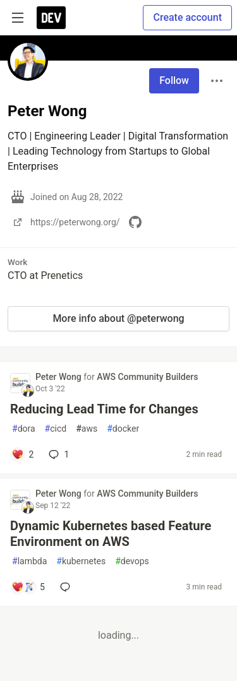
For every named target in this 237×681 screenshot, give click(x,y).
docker (123, 428)
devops (132, 561)
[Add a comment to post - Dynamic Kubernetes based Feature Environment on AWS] (28, 587)
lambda (29, 561)
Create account (187, 17)
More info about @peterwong (118, 318)
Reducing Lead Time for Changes (104, 409)
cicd (56, 428)
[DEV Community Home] (51, 17)
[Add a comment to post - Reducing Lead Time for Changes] (22, 454)
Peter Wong (59, 377)
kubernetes (81, 561)
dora (23, 428)
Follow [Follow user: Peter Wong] (174, 80)
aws (86, 428)
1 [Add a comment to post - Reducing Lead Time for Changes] (57, 454)
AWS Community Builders (147, 377)
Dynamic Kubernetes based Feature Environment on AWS (110, 533)
